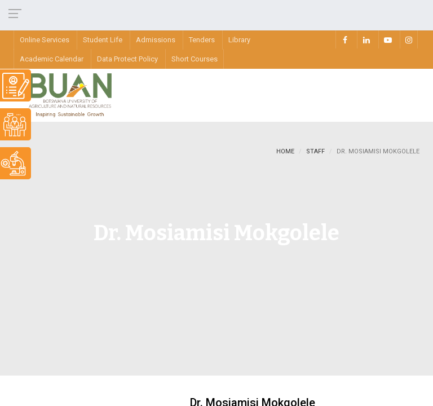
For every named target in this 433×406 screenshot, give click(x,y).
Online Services (44, 40)
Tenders (202, 40)
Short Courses (194, 59)
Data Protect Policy (127, 59)
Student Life (102, 40)
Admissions (155, 40)
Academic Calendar (51, 59)
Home (285, 151)
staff (315, 151)
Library (239, 40)
